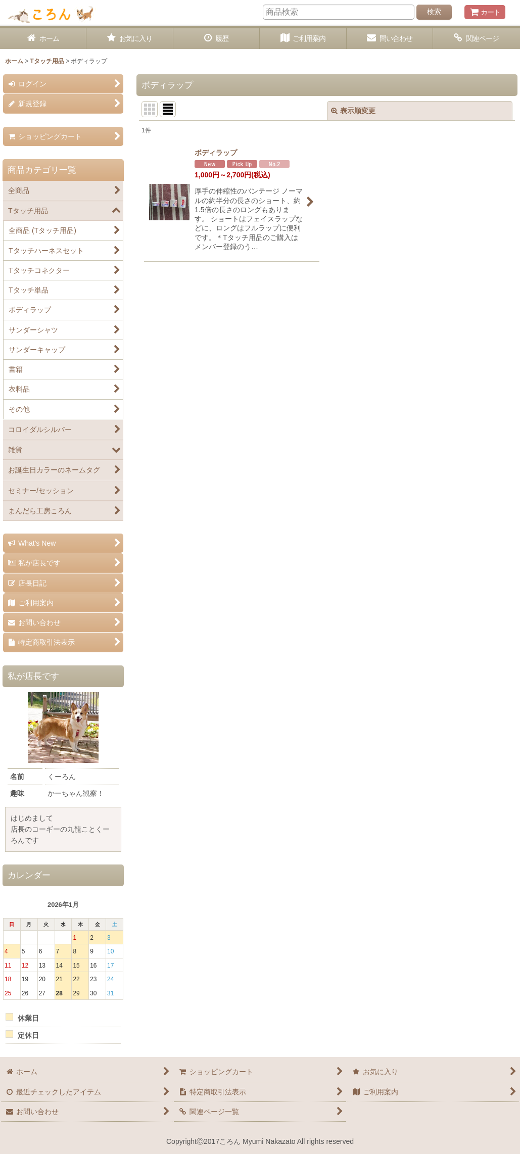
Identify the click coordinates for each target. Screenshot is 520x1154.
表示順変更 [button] (353, 111)
